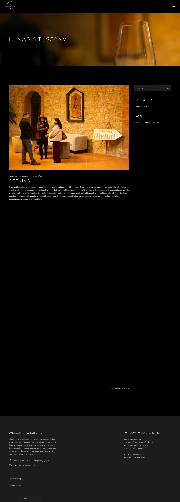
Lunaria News (37, 175)
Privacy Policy (15, 478)
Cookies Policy (15, 485)
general (118, 388)
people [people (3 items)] (156, 123)
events (110, 388)
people (126, 388)
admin (14, 175)
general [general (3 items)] (147, 123)
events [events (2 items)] (137, 123)
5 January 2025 (24, 175)
